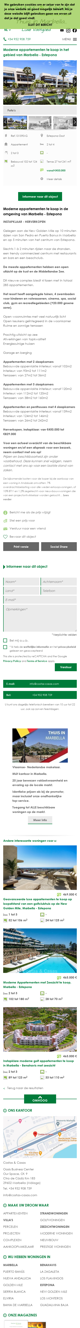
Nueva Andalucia (17, 1279)
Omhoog (40, 1099)
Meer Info (40, 821)
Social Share (59, 547)
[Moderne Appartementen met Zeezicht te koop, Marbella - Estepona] (40, 966)
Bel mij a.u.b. (19, 641)
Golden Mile (13, 1286)
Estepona (47, 1286)
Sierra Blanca (14, 1292)
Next (75, 82)
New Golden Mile (53, 1292)
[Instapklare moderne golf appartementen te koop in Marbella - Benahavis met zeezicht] (40, 1045)
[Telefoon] (59, 592)
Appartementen (15, 1214)
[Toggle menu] (64, 39)
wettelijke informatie (36, 647)
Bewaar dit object (19, 537)
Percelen (10, 1227)
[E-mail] (40, 601)
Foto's (11, 110)
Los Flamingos (51, 1279)
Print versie (21, 547)
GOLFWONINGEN (52, 1221)
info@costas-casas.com (20, 1196)
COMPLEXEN (12, 1241)
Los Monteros (51, 1299)
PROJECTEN (11, 1234)
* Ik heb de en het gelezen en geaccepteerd (43, 649)
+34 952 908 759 (17, 39)
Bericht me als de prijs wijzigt (27, 513)
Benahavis (48, 1266)
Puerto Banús (14, 1272)
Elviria (8, 1299)
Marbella (10, 1266)
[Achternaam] (59, 582)
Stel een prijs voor (19, 521)
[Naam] (21, 582)
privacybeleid (67, 647)
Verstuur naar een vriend (24, 529)
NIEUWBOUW (49, 1241)
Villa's (8, 1221)
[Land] (21, 592)
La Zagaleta (49, 1272)
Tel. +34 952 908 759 (17, 1189)
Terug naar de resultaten (24, 1089)
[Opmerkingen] (40, 619)
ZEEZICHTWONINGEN (54, 1227)
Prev (5, 82)
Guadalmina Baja (54, 1306)
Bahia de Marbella (17, 1306)
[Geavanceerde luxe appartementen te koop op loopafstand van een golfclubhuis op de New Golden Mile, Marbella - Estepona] (40, 885)
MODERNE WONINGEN (56, 1234)
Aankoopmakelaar (18, 1247)
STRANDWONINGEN (54, 1214)
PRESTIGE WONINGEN (55, 1247)
